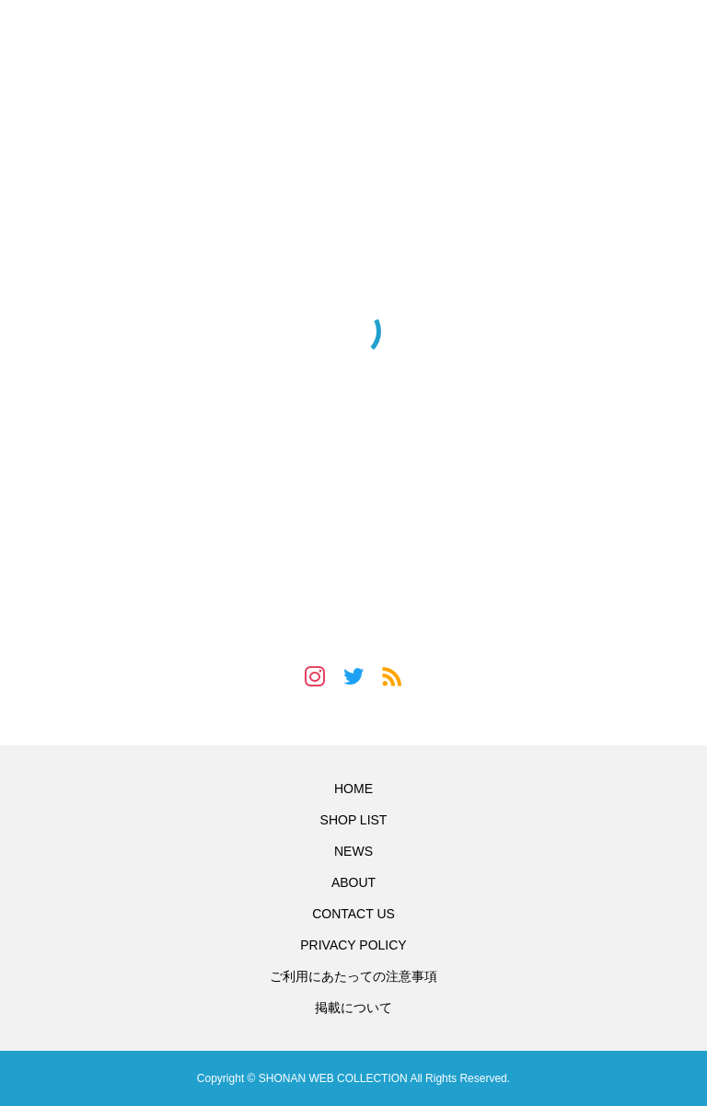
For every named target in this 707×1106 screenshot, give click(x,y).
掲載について (353, 1007)
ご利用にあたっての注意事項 (353, 976)
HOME (353, 788)
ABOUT (353, 882)
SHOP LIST (354, 819)
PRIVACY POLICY (353, 945)
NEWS (353, 851)
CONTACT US (353, 913)
